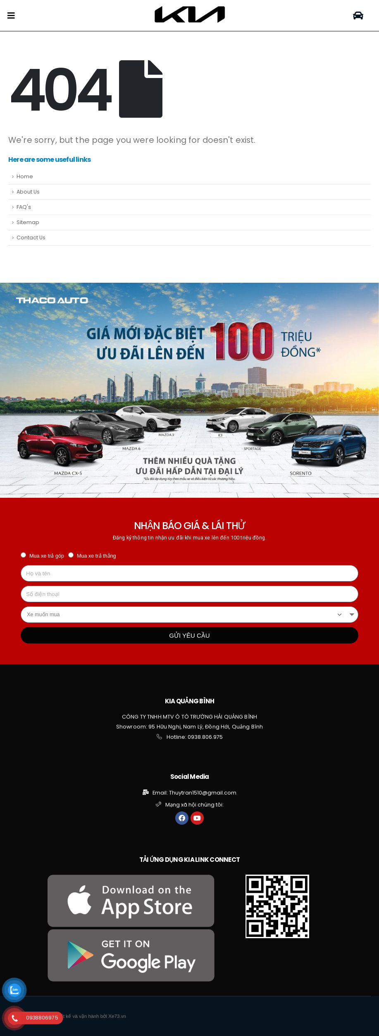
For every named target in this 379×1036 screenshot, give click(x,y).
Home (25, 176)
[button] (358, 15)
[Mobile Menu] (11, 16)
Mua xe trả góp (46, 556)
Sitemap (28, 222)
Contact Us (31, 237)
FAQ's (24, 207)
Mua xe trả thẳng (96, 556)
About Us (28, 191)
